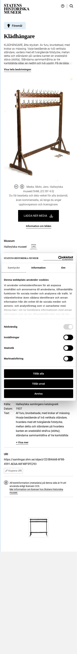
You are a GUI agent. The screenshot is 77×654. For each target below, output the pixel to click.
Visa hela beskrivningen (17, 69)
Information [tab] (38, 267)
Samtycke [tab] (14, 267)
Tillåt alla (38, 373)
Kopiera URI (13, 470)
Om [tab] (63, 267)
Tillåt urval (38, 383)
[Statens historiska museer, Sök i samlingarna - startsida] (17, 8)
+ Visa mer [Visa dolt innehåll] (22, 442)
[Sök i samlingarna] (71, 6)
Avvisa (38, 393)
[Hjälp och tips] (62, 6)
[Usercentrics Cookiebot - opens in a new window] (58, 258)
